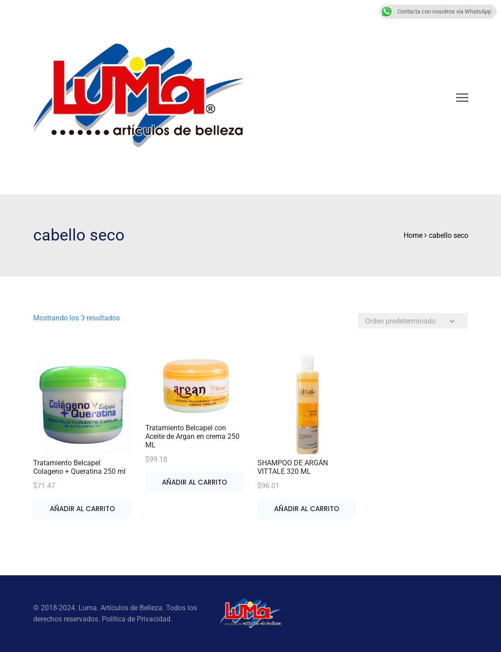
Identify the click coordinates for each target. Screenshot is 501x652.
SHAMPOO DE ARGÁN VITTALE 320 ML (292, 467)
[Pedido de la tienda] (412, 320)
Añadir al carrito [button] (82, 508)
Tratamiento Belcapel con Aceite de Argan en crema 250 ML (192, 436)
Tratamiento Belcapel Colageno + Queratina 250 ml (79, 467)
